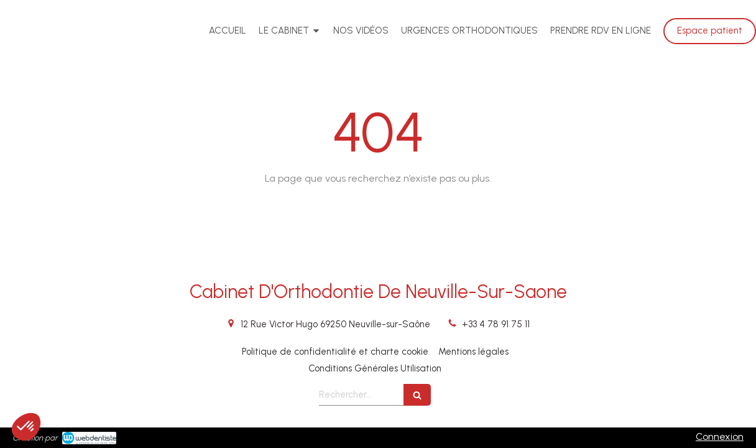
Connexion (720, 436)
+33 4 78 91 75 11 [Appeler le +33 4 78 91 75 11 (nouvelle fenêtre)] (496, 324)
